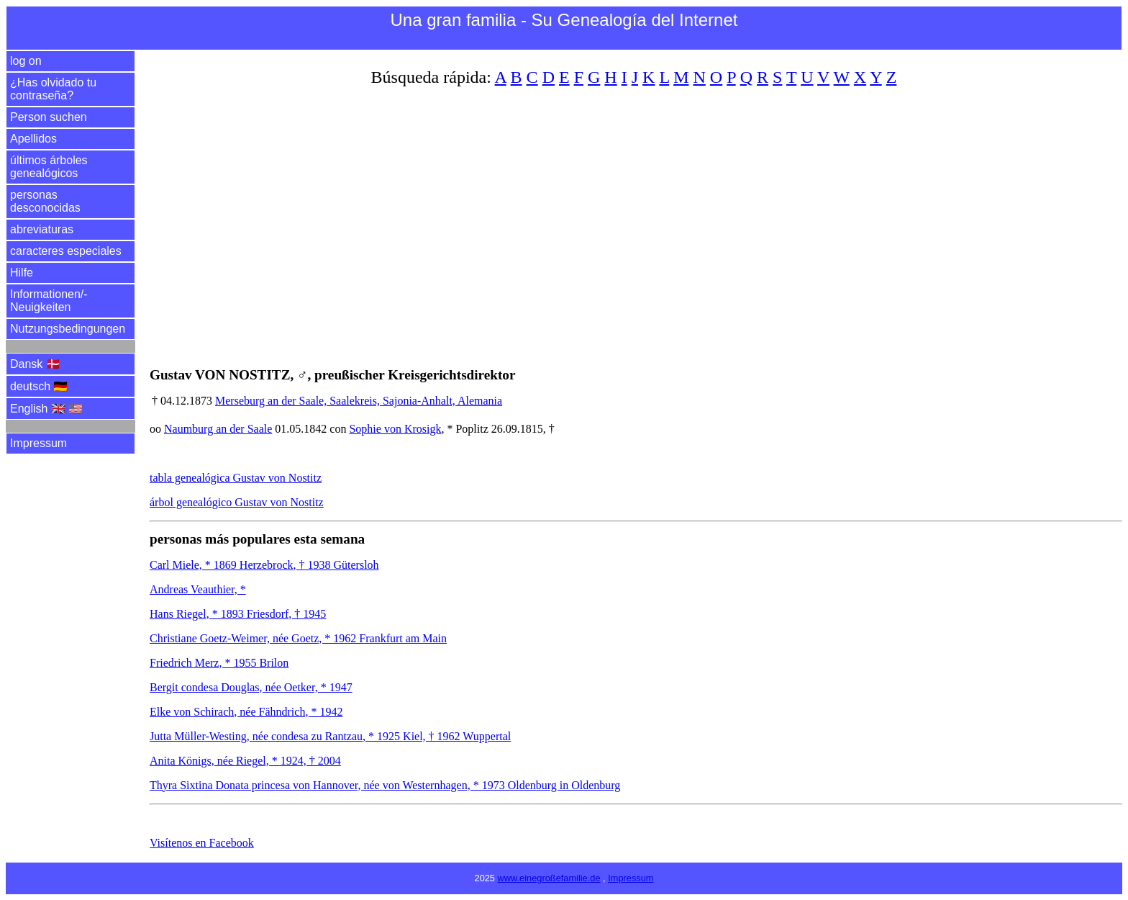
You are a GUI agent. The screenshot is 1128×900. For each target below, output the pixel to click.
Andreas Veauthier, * (198, 589)
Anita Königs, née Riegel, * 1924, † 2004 (245, 761)
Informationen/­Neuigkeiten (49, 300)
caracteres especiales (66, 251)
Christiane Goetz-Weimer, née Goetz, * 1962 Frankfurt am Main (298, 638)
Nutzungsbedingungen (67, 329)
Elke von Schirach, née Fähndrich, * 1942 (246, 712)
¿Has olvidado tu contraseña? (53, 89)
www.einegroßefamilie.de (549, 878)
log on (26, 61)
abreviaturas (41, 229)
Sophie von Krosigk (395, 429)
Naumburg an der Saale (218, 429)
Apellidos (33, 138)
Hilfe (21, 272)
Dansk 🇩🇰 (35, 364)
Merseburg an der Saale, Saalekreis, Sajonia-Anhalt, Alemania (358, 401)
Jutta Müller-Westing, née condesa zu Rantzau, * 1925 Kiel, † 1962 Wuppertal (330, 736)
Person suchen (48, 117)
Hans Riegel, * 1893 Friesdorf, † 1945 (238, 614)
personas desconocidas (45, 201)
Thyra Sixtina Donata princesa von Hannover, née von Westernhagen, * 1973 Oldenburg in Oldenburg (385, 785)
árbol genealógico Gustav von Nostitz (237, 502)
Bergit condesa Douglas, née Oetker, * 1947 (251, 687)
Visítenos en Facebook (202, 843)
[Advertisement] (581, 218)
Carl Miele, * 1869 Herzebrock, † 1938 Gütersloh (264, 565)
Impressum (38, 443)
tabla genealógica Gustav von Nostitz (236, 478)
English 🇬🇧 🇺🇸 (46, 408)
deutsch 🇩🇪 (39, 386)
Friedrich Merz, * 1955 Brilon (219, 663)
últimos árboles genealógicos (49, 166)
